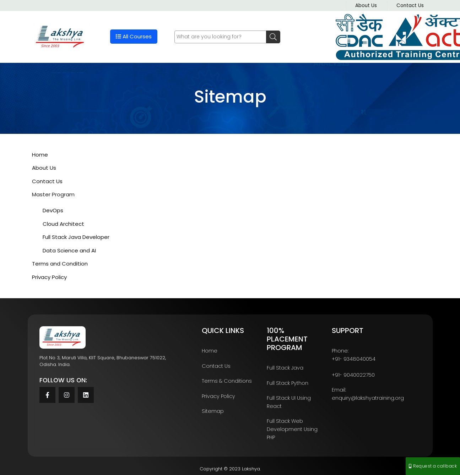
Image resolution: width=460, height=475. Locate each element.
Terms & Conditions (227, 380)
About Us (366, 5)
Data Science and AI (69, 250)
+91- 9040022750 (353, 374)
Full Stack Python (287, 383)
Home (40, 154)
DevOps (53, 210)
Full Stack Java (285, 367)
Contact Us (410, 5)
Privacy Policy (49, 277)
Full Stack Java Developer (76, 237)
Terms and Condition (60, 263)
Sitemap (213, 411)
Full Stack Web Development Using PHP (292, 429)
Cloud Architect (63, 224)
